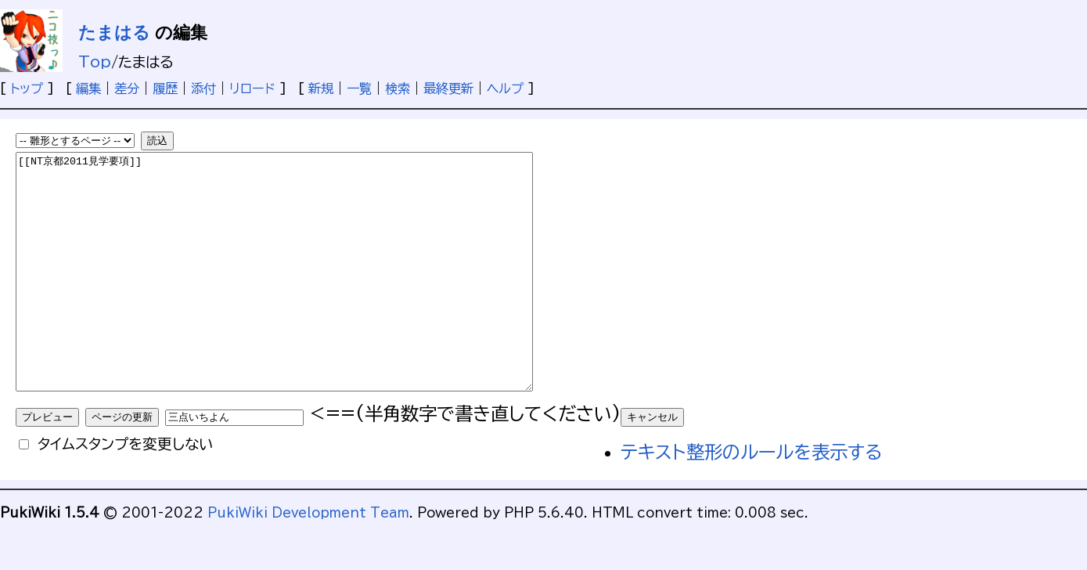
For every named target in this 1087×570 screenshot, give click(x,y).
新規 (320, 88)
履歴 (165, 88)
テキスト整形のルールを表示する (751, 499)
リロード (252, 88)
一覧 (359, 88)
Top (94, 62)
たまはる (114, 32)
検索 (397, 88)
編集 (88, 88)
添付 (203, 88)
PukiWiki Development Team (308, 560)
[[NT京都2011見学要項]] (306, 295)
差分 (126, 88)
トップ (26, 88)
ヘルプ (505, 88)
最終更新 (448, 88)
